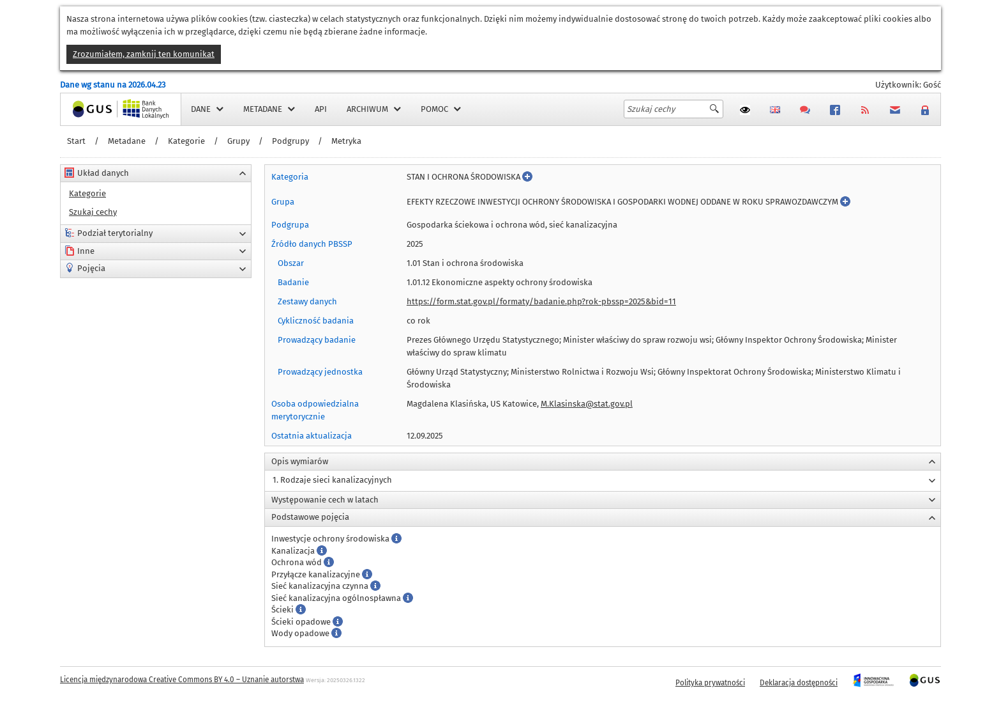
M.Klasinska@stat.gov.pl (587, 404)
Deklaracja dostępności (799, 682)
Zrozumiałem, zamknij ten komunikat (143, 54)
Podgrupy (290, 141)
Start (76, 141)
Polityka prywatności (710, 682)
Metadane (127, 141)
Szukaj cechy (93, 212)
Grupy (238, 141)
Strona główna (88, 109)
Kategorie (186, 141)
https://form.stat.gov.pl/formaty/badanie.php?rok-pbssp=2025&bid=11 (541, 301)
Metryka (346, 141)
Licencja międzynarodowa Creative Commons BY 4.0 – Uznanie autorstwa (182, 679)
